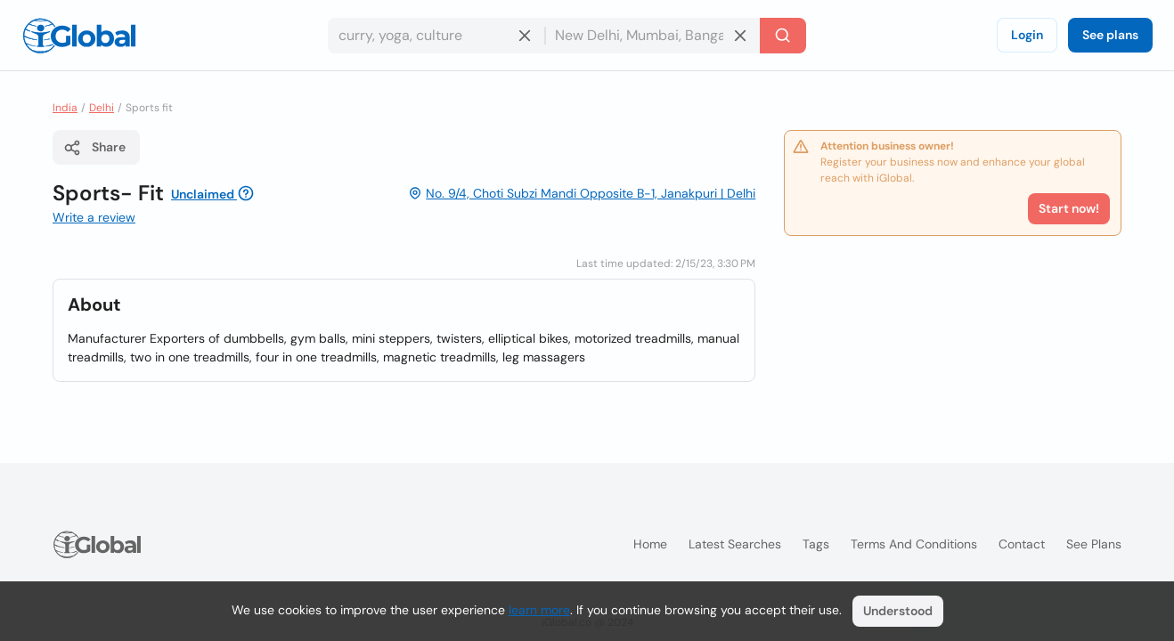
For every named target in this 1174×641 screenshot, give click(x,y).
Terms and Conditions (914, 544)
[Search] (783, 35)
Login (1027, 35)
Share (94, 148)
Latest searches (735, 544)
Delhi (101, 108)
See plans (1110, 35)
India (65, 108)
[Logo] (79, 35)
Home (650, 544)
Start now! (1069, 208)
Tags (816, 544)
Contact (1022, 544)
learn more (539, 610)
